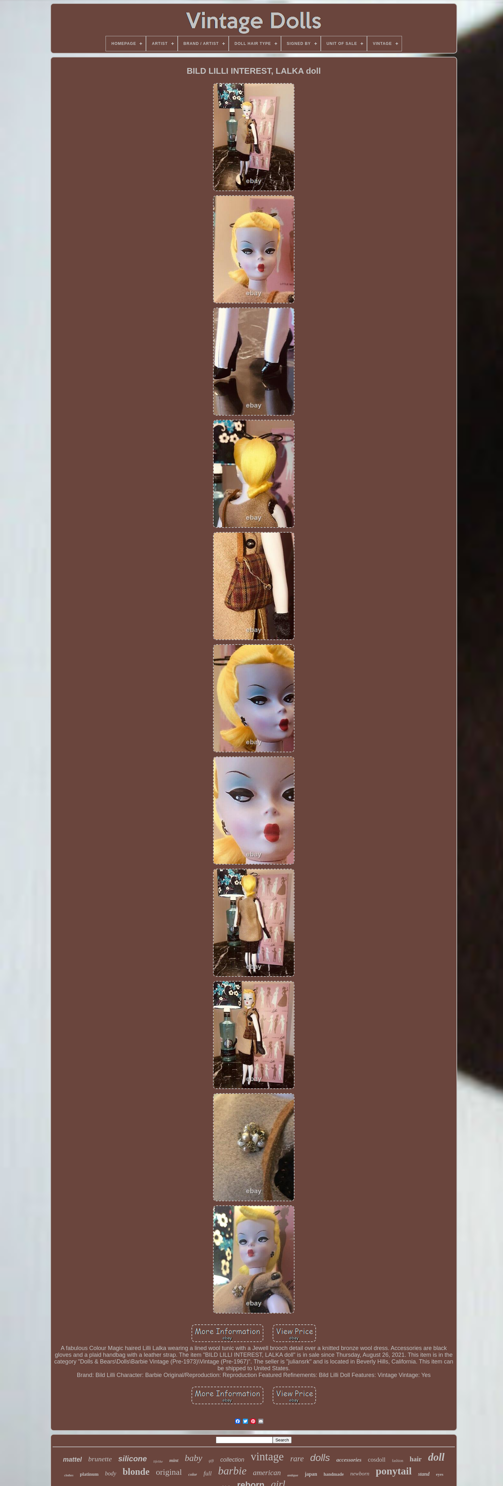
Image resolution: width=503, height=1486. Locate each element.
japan (311, 1474)
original (169, 1472)
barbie (232, 1471)
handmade (334, 1474)
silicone (132, 1458)
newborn (360, 1474)
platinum (89, 1474)
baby (193, 1458)
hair (416, 1459)
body (110, 1473)
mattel (72, 1459)
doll (436, 1457)
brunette (100, 1459)
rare (297, 1458)
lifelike (158, 1461)
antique (292, 1475)
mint (173, 1460)
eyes (439, 1474)
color (192, 1474)
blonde (136, 1471)
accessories (348, 1460)
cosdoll (377, 1459)
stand (424, 1474)
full (207, 1473)
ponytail (394, 1471)
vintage (267, 1456)
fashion (397, 1460)
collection (232, 1459)
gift (211, 1460)
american (267, 1473)
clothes (68, 1475)
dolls (320, 1457)
